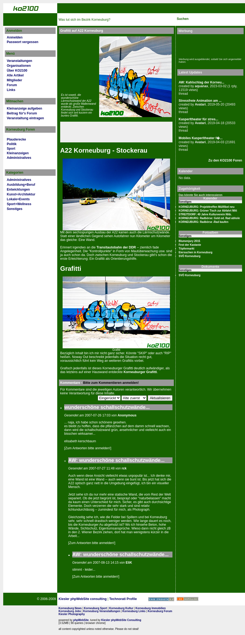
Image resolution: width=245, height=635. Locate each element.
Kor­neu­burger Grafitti (140, 372)
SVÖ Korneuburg (189, 256)
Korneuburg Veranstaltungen (101, 611)
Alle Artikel (15, 75)
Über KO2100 (17, 70)
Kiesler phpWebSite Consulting (121, 620)
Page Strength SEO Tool (161, 599)
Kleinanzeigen (18, 153)
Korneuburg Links (134, 611)
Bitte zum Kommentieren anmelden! (111, 383)
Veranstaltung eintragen (25, 118)
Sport (11, 148)
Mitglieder (14, 80)
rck (124, 468)
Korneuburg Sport (95, 608)
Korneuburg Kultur (121, 608)
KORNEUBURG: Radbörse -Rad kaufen (203, 221)
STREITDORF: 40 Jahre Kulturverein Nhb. (205, 214)
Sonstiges (14, 209)
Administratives (19, 158)
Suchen (183, 19)
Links (11, 90)
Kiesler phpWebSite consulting (83, 599)
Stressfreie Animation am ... (200, 101)
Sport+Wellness (19, 204)
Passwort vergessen (22, 42)
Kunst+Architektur (21, 194)
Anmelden (15, 37)
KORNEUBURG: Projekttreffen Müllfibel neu (207, 206)
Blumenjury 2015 (189, 241)
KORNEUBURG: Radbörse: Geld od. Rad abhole (209, 218)
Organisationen (19, 66)
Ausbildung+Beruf (21, 185)
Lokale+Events (18, 199)
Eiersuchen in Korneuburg (195, 252)
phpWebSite (81, 620)
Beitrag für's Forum (22, 113)
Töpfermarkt (186, 248)
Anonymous (127, 415)
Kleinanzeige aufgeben (24, 108)
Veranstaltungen (19, 61)
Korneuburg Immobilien (150, 608)
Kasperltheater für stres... (198, 119)
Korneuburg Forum (160, 611)
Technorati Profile (123, 599)
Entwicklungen (18, 189)
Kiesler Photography (72, 614)
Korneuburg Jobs (70, 611)
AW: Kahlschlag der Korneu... (201, 82)
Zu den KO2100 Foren (225, 160)
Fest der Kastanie (190, 244)
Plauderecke (16, 139)
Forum (12, 85)
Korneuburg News (70, 608)
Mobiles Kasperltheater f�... (200, 138)
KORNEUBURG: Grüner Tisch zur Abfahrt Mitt (208, 210)
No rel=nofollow (187, 599)
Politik (11, 144)
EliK (129, 562)
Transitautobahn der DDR (116, 247)
